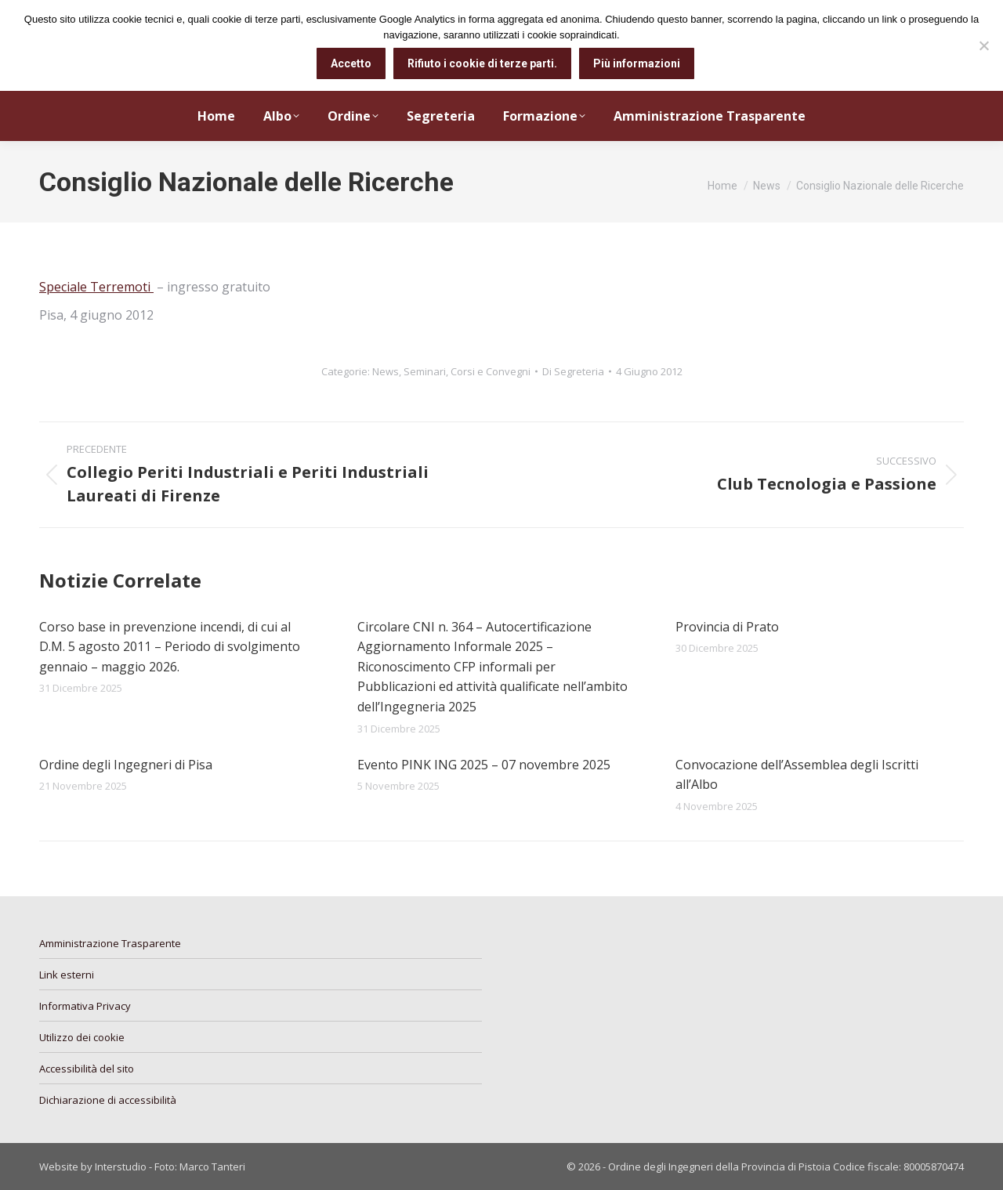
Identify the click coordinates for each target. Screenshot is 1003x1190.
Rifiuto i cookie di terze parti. (482, 63)
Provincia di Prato (727, 626)
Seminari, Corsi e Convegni (467, 371)
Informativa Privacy (85, 1006)
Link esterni (66, 975)
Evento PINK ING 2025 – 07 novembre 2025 (483, 764)
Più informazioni (636, 63)
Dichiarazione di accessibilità (107, 1100)
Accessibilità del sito (86, 1069)
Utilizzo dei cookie (82, 1037)
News (385, 371)
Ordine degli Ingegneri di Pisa (125, 764)
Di (573, 371)
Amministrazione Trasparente (110, 943)
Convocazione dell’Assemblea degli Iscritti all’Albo (796, 775)
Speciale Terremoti (96, 286)
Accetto (351, 63)
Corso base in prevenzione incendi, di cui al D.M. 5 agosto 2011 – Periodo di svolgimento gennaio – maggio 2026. (169, 646)
